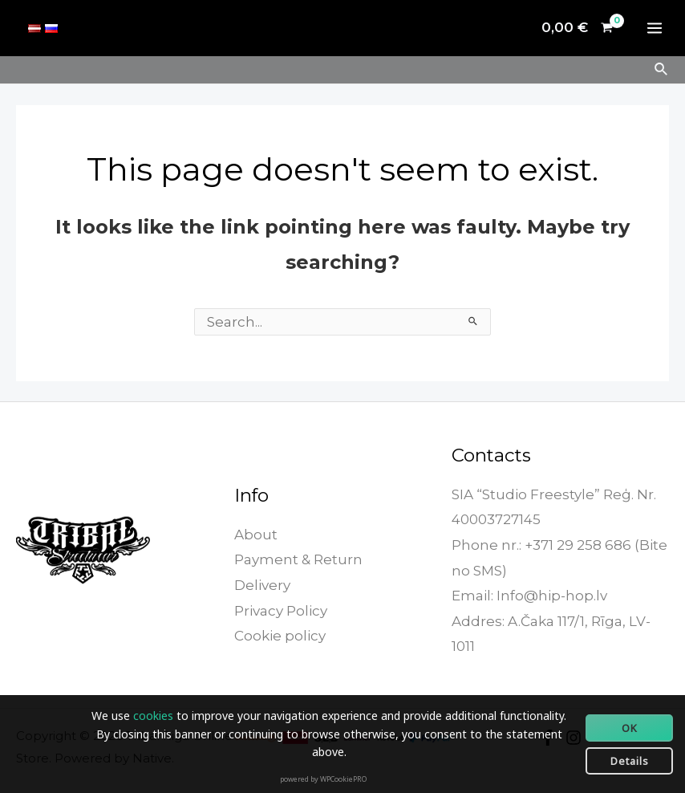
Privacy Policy (280, 611)
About (256, 535)
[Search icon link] (662, 69)
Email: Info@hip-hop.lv (529, 596)
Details (629, 761)
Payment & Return (298, 559)
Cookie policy (280, 636)
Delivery (262, 585)
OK (630, 728)
